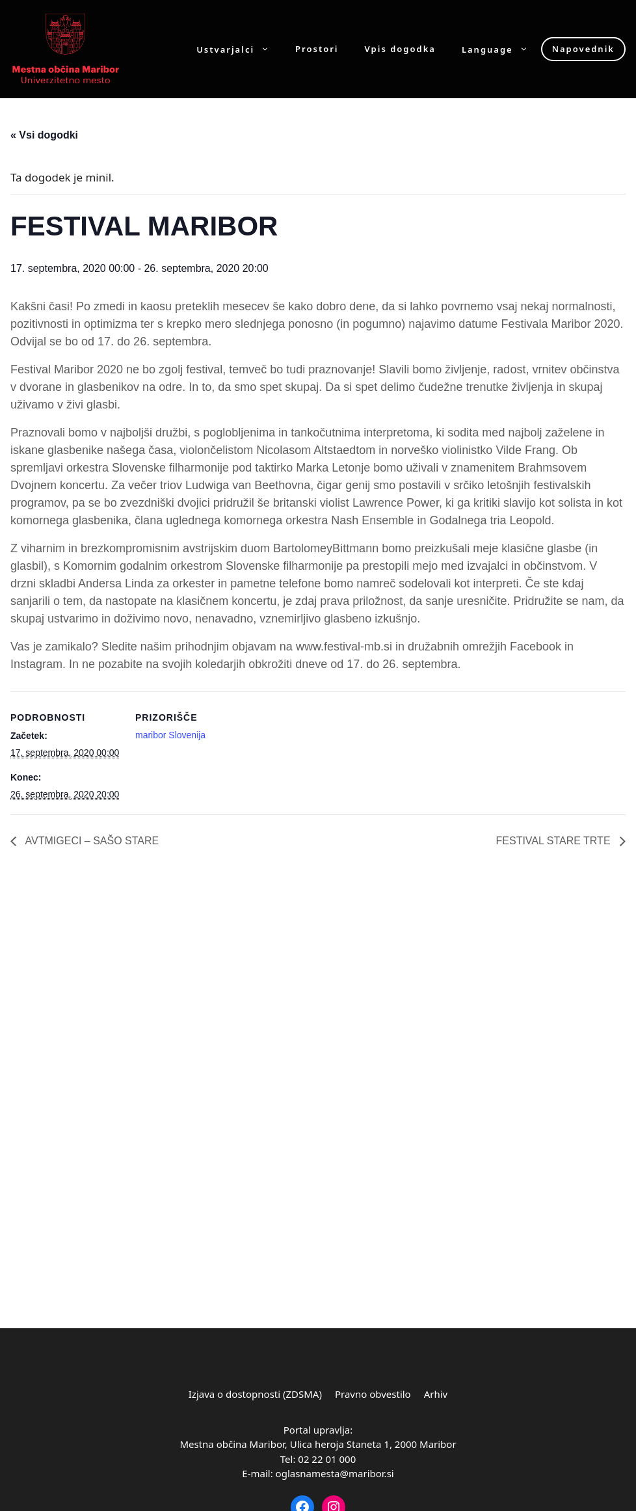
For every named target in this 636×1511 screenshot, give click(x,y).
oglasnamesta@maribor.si (335, 1473)
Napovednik (583, 49)
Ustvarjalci (239, 49)
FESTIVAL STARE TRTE (554, 840)
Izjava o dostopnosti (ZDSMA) (255, 1393)
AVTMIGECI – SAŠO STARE (91, 840)
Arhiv (436, 1393)
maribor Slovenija (170, 735)
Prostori (316, 49)
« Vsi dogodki (44, 134)
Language (501, 49)
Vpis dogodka (400, 49)
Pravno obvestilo (373, 1393)
